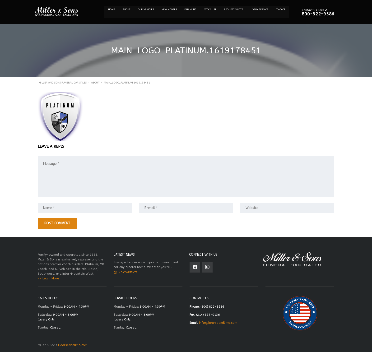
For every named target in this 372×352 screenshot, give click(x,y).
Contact (280, 9)
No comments (125, 272)
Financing (190, 9)
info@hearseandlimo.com (218, 322)
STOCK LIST (210, 9)
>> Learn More (48, 278)
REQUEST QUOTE (233, 9)
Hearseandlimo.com (73, 345)
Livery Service (259, 9)
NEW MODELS (169, 9)
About (126, 9)
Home (111, 9)
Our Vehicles (146, 9)
